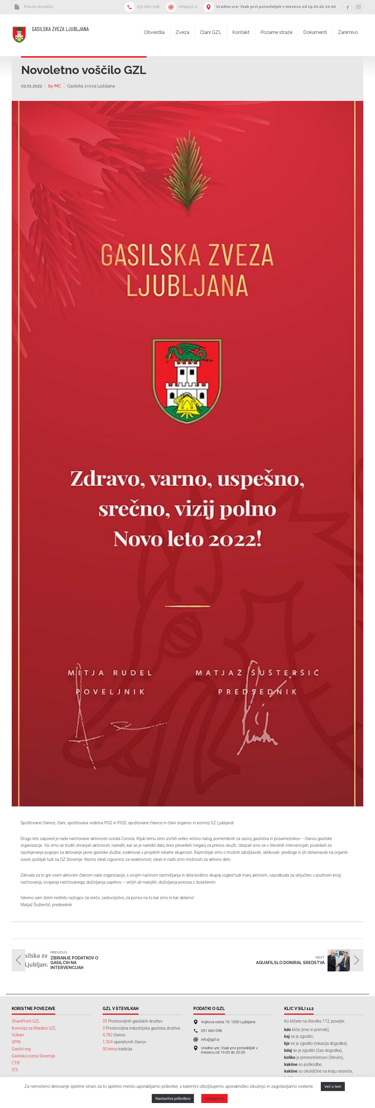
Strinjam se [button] (214, 1098)
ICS (15, 1069)
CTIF (16, 1063)
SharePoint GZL (26, 1021)
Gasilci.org (21, 1049)
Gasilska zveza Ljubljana (91, 86)
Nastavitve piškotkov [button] (172, 1098)
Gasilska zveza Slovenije (33, 1056)
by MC (54, 86)
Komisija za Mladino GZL (34, 1028)
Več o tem (332, 1086)
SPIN (16, 1042)
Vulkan (18, 1035)
